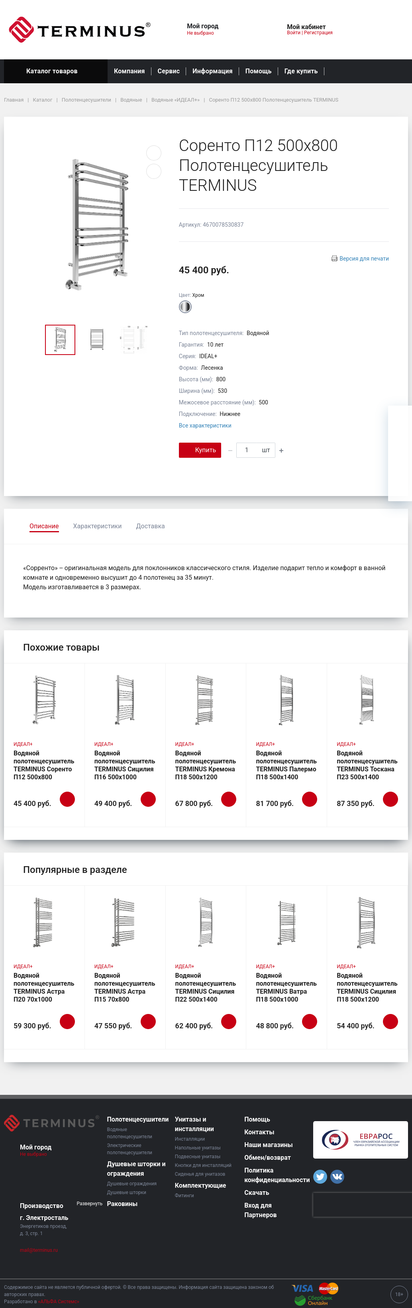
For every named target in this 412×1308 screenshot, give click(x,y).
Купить (200, 449)
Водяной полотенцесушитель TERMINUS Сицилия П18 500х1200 (367, 987)
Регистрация (318, 32)
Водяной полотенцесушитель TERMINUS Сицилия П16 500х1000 (124, 765)
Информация (212, 71)
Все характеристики (205, 425)
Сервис (169, 71)
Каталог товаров (55, 71)
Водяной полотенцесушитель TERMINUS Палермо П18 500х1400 (286, 765)
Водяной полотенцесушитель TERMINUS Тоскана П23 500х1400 (367, 765)
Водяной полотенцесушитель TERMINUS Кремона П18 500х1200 (205, 765)
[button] (245, 29)
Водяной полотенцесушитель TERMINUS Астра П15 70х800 (124, 987)
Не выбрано (203, 33)
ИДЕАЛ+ (23, 744)
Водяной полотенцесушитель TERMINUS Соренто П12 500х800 (44, 765)
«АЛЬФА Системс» (58, 1301)
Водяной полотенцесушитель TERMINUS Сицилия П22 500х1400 (205, 987)
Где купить (301, 71)
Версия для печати (364, 258)
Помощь (258, 71)
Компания (129, 71)
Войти (293, 32)
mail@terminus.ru (39, 1250)
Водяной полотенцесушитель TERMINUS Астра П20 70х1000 (44, 987)
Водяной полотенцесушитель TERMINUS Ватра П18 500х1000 (286, 987)
